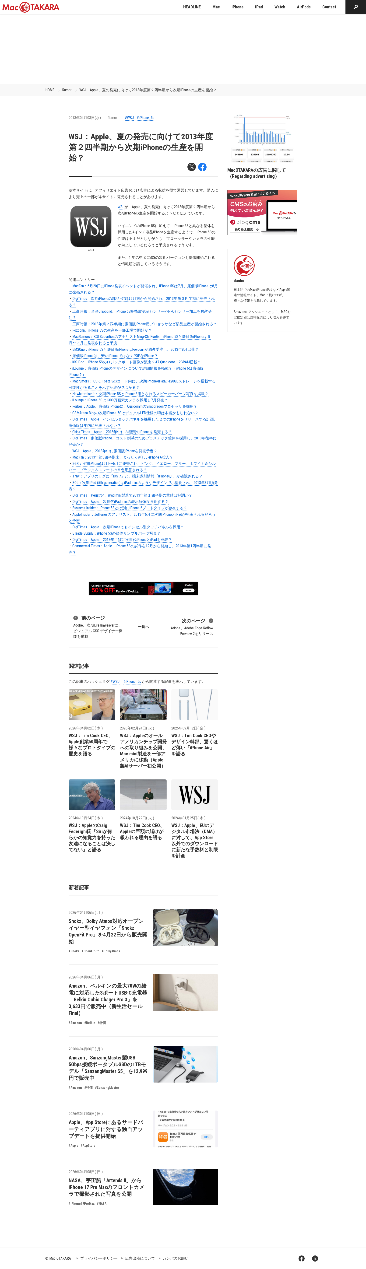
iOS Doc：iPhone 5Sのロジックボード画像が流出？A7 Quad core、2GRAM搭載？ (136, 362)
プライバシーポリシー (99, 1258)
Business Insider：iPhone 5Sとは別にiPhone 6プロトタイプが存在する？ (129, 508)
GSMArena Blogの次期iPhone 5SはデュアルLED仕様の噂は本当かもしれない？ (135, 413)
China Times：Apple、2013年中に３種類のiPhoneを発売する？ (122, 432)
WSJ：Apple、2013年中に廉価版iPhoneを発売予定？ (114, 451)
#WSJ (129, 118)
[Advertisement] (183, 49)
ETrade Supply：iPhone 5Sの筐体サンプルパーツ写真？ (116, 533)
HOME (49, 90)
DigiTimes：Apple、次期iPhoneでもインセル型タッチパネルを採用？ (128, 527)
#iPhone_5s (145, 118)
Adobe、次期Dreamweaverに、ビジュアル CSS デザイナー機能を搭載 (98, 626)
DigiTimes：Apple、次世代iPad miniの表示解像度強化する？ (120, 501)
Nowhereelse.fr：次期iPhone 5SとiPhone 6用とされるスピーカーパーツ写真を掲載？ (140, 394)
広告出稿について (140, 1258)
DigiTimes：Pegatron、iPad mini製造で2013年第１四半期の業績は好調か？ (132, 495)
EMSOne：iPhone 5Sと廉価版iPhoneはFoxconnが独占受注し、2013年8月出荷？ (135, 349)
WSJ (121, 207)
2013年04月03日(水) (85, 118)
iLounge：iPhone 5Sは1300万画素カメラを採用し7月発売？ (120, 400)
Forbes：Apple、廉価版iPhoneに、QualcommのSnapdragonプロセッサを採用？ (134, 406)
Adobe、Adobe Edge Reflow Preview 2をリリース (192, 626)
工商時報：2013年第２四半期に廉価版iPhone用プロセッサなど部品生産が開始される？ (144, 324)
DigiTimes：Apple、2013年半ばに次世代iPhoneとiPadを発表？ (122, 539)
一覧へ (143, 626)
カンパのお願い (175, 1258)
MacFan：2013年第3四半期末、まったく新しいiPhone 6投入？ (122, 457)
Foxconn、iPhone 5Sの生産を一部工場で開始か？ (112, 330)
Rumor (67, 90)
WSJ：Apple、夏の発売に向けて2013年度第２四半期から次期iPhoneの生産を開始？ (148, 90)
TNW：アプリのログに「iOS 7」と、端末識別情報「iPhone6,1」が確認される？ (137, 476)
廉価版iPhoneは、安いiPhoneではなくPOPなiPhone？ (115, 356)
